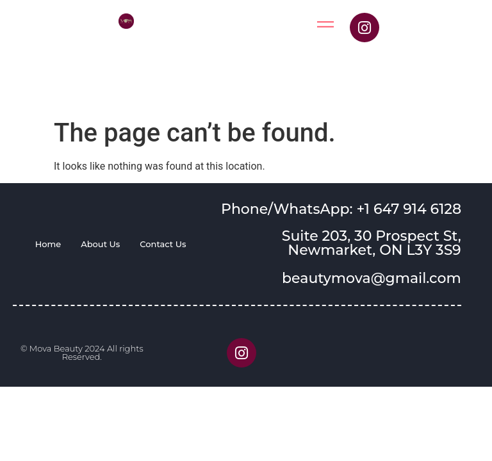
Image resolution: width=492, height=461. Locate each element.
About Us (100, 244)
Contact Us (163, 244)
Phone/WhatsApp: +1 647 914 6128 (341, 209)
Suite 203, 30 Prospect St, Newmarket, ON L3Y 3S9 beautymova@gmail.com (371, 257)
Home (48, 244)
